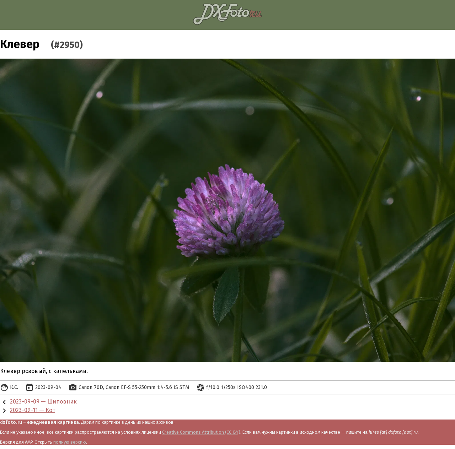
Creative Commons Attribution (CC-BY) (201, 432)
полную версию (69, 442)
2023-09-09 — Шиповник (43, 401)
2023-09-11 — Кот (32, 410)
